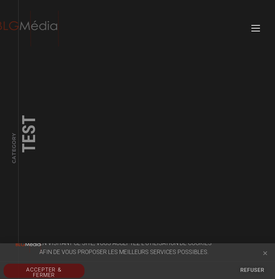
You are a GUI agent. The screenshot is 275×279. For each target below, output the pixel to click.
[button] (265, 253)
